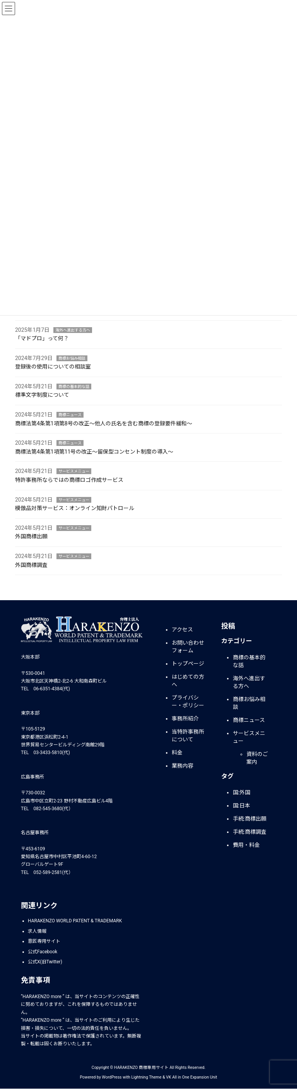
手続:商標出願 (249, 819)
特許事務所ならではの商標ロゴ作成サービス (69, 480)
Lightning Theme (146, 1077)
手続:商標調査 (249, 832)
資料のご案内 (257, 758)
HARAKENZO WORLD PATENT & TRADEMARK (75, 920)
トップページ (188, 664)
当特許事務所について (188, 735)
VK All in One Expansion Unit (191, 1077)
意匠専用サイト (44, 941)
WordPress (112, 1077)
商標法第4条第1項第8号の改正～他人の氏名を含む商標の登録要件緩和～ (103, 423)
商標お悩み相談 (71, 358)
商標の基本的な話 (73, 386)
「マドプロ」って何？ (42, 338)
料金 (177, 752)
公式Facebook (42, 951)
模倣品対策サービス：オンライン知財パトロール (74, 508)
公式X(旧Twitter (44, 961)
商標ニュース (70, 415)
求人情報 (37, 931)
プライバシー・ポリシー (188, 701)
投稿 (228, 626)
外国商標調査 (31, 565)
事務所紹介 (185, 718)
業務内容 (182, 766)
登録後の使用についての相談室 (53, 367)
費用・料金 (246, 845)
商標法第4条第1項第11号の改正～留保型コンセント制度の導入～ (94, 452)
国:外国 (241, 793)
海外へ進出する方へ (72, 330)
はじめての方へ (188, 681)
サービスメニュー (73, 471)
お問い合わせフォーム (188, 647)
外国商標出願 (31, 536)
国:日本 (241, 806)
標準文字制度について (42, 395)
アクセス (182, 629)
